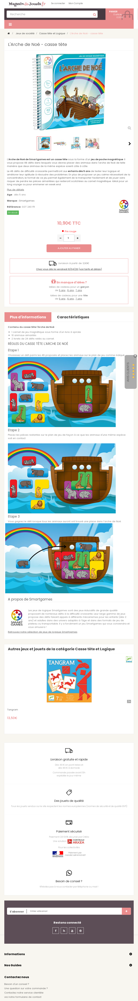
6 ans (70, 290)
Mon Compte (76, 3)
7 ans (79, 290)
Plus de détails (15, 189)
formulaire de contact (28, 997)
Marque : (12, 200)
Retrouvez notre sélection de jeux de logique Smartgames (42, 632)
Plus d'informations (28, 317)
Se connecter (58, 3)
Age (9, 194)
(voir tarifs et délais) (69, 269)
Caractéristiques (73, 317)
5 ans (62, 290)
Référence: (14, 207)
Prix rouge (70, 231)
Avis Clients (128, 372)
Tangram (12, 709)
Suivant (129, 143)
